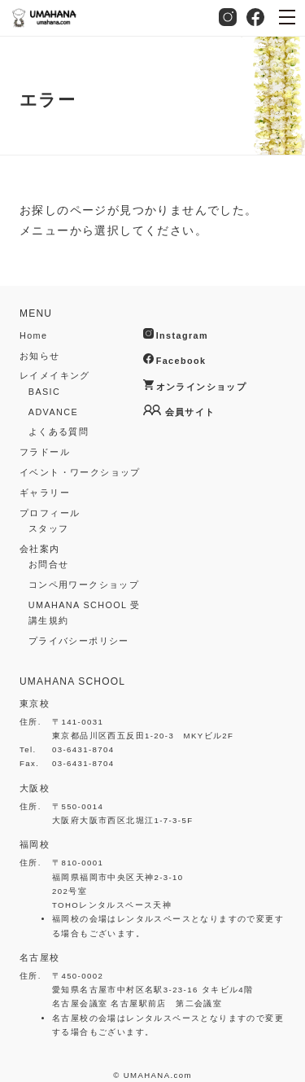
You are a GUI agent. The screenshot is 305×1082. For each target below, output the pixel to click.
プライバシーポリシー (78, 641)
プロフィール (50, 513)
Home (33, 335)
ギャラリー (45, 492)
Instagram (228, 17)
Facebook (255, 17)
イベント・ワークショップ (80, 472)
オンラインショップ (201, 387)
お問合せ (48, 564)
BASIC (44, 391)
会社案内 (40, 549)
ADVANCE (53, 412)
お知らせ (40, 356)
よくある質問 (58, 431)
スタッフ (48, 528)
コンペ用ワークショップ (83, 584)
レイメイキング (55, 375)
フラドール (45, 452)
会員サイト (190, 412)
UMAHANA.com (158, 1075)
